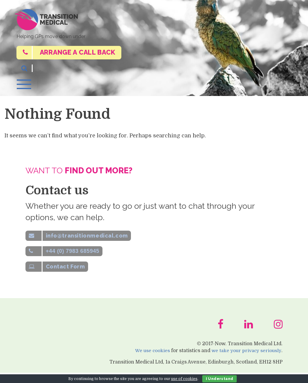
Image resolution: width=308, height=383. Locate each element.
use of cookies (184, 379)
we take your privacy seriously (245, 360)
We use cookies (150, 360)
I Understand (219, 379)
